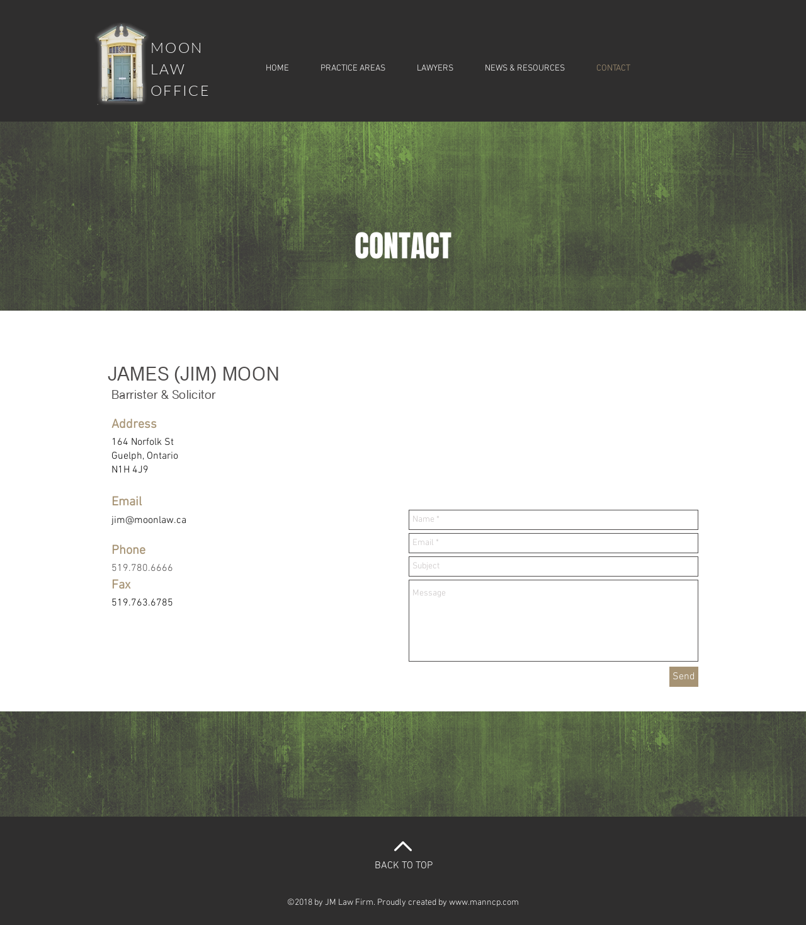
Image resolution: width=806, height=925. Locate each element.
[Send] (683, 677)
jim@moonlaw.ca (148, 520)
